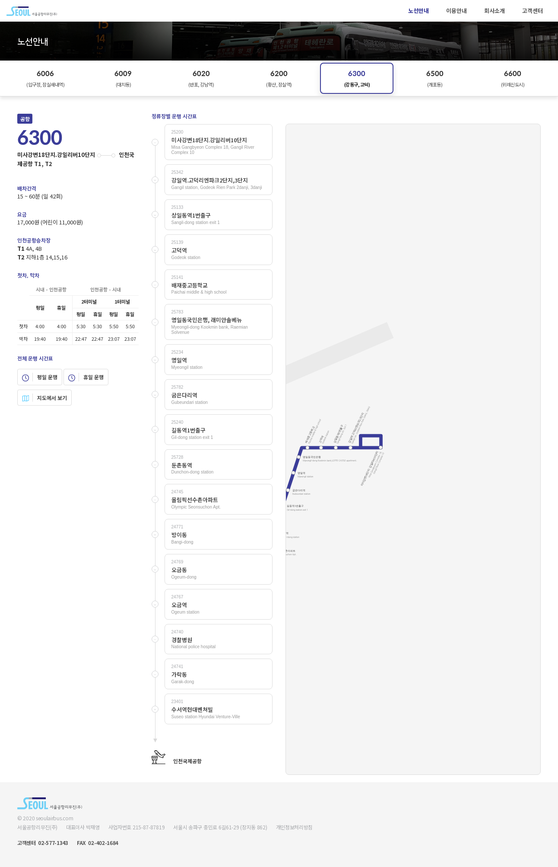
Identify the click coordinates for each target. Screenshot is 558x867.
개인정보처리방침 (294, 827)
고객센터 (532, 10)
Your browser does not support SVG (413, 449)
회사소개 (494, 10)
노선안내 (418, 10)
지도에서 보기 (44, 398)
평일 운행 (39, 377)
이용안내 (456, 10)
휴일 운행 (86, 377)
